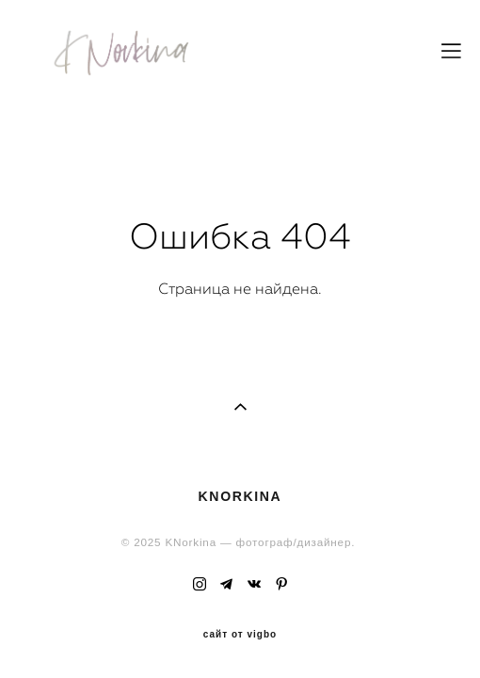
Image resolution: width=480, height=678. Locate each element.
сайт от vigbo (240, 600)
